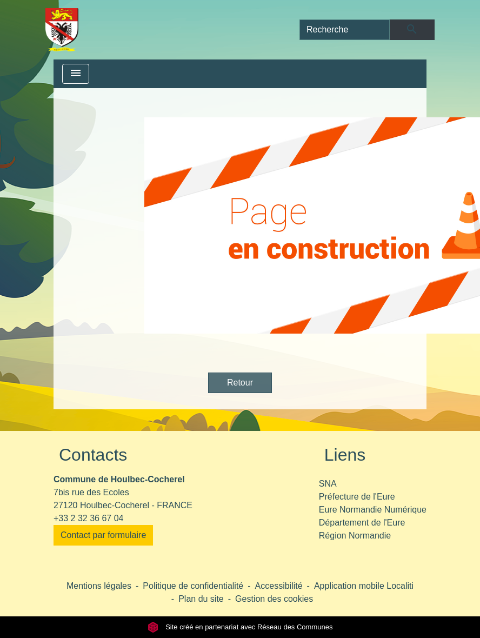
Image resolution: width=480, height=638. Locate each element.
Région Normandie (355, 535)
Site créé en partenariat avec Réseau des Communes (240, 627)
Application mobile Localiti (364, 585)
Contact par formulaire (103, 535)
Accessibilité (279, 585)
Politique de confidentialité (193, 585)
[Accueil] (61, 29)
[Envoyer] (412, 29)
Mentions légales (98, 585)
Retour (240, 382)
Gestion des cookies (274, 598)
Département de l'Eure (362, 522)
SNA (328, 483)
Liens (345, 454)
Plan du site (201, 598)
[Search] (344, 29)
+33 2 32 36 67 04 (88, 518)
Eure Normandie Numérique (372, 509)
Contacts (93, 454)
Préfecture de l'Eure (357, 496)
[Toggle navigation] (75, 74)
